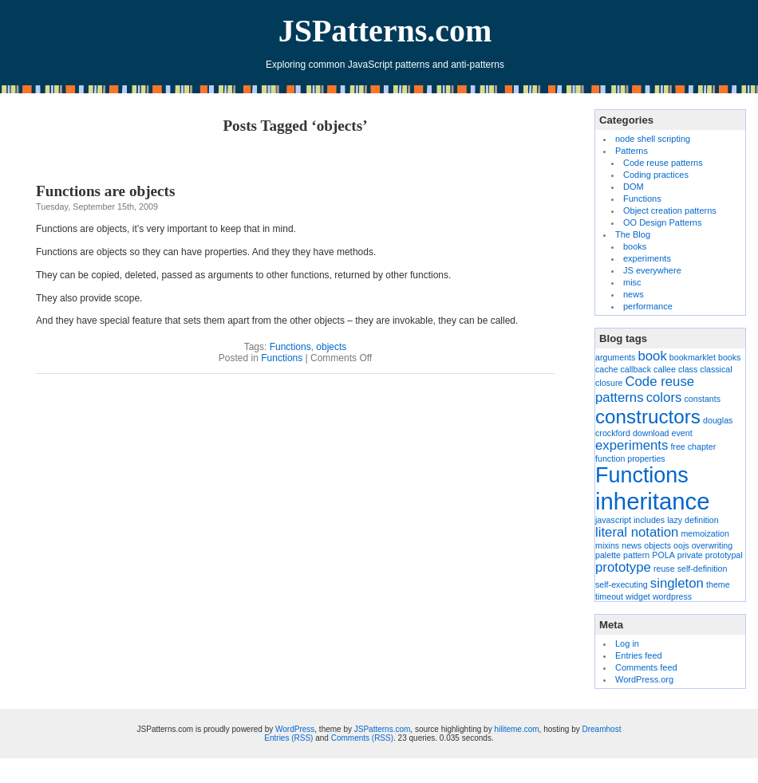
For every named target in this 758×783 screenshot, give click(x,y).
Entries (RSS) (288, 738)
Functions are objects (105, 191)
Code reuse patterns (663, 162)
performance (648, 306)
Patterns (631, 150)
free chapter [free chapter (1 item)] (693, 446)
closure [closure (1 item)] (608, 383)
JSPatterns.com (385, 31)
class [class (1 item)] (687, 369)
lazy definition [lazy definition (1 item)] (693, 520)
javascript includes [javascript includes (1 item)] (630, 520)
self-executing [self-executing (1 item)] (621, 584)
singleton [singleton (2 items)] (677, 583)
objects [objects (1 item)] (657, 545)
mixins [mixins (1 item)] (607, 545)
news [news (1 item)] (632, 545)
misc (632, 282)
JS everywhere (652, 270)
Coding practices (656, 174)
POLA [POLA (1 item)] (663, 555)
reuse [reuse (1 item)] (664, 568)
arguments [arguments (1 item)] (615, 357)
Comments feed (646, 667)
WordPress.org (644, 679)
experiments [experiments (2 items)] (631, 445)
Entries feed (638, 655)
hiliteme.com (516, 729)
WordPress (294, 729)
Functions (290, 346)
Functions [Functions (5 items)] (642, 475)
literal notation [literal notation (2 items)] (636, 532)
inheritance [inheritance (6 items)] (652, 501)
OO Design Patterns (662, 222)
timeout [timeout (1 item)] (609, 596)
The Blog (632, 234)
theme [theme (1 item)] (718, 584)
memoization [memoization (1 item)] (704, 533)
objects (331, 346)
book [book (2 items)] (652, 356)
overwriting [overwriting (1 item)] (712, 545)
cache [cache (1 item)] (606, 369)
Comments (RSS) (362, 738)
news (633, 294)
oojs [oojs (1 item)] (681, 545)
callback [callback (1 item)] (636, 369)
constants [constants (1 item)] (702, 398)
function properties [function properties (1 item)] (630, 458)
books (634, 246)
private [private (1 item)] (690, 555)
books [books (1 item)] (729, 357)
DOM (633, 186)
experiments (647, 258)
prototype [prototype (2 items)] (623, 567)
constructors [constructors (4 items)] (648, 416)
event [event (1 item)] (682, 433)
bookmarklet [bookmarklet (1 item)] (692, 357)
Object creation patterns (670, 210)
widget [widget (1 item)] (638, 596)
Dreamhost (602, 729)
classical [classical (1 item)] (716, 369)
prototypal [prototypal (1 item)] (724, 555)
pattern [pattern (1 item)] (636, 555)
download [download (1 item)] (651, 433)
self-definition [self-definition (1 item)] (702, 568)
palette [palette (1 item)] (608, 555)
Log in (627, 643)
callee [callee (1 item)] (664, 369)
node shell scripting (652, 139)
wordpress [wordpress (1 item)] (672, 596)
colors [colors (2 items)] (664, 397)
